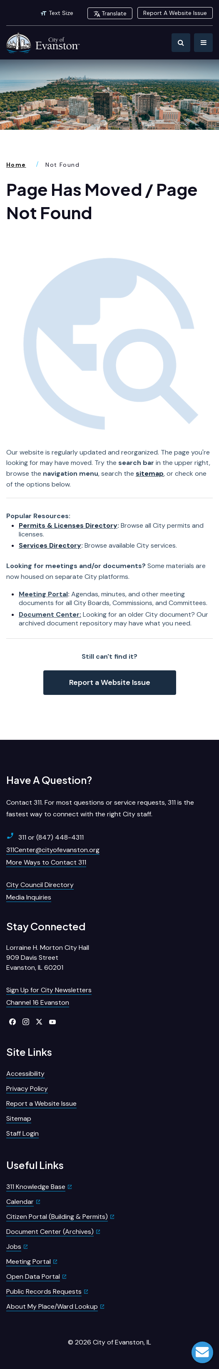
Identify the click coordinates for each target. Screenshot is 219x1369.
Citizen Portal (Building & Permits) (57, 1216)
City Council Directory (40, 884)
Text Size (56, 13)
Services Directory (50, 545)
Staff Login (22, 1133)
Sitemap (18, 1118)
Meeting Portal (43, 594)
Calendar (20, 1201)
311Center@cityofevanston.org (53, 849)
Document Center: (50, 614)
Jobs (13, 1246)
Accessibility (25, 1073)
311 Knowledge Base (35, 1186)
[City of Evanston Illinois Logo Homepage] (43, 42)
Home (16, 164)
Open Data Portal (33, 1276)
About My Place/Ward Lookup (52, 1306)
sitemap (150, 473)
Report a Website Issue (109, 682)
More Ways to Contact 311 (46, 862)
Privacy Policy (27, 1088)
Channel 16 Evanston (37, 1002)
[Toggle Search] (181, 42)
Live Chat (202, 1352)
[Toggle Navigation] (203, 42)
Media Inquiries (28, 897)
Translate (110, 13)
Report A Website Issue (175, 13)
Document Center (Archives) (50, 1231)
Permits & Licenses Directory (68, 525)
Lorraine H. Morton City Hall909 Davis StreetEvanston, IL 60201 (47, 957)
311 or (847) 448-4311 (45, 837)
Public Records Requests (44, 1291)
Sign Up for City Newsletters (49, 990)
